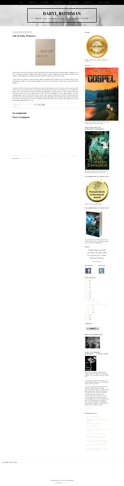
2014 (88, 319)
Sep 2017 (90, 310)
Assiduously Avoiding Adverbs (94, 423)
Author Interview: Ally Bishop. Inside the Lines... (97, 445)
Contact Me (88, 2)
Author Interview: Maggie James (95, 433)
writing (19, 106)
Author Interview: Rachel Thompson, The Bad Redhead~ (97, 420)
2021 (88, 289)
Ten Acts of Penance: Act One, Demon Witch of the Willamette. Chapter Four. (96, 436)
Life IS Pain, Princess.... (94, 302)
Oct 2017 (90, 308)
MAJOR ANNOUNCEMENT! (93, 426)
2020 (88, 291)
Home (45, 155)
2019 (88, 293)
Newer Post (16, 155)
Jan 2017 (90, 312)
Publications (73, 2)
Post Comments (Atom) (26, 158)
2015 (88, 317)
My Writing (58, 2)
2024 (88, 282)
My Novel (45, 2)
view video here (89, 407)
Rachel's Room (103, 2)
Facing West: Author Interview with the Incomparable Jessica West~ (96, 449)
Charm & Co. (65, 483)
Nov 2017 (90, 300)
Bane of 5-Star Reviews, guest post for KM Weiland (97, 429)
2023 (88, 285)
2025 (88, 280)
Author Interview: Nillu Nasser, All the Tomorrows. (98, 304)
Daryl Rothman (62, 13)
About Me (32, 2)
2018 (88, 296)
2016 (88, 315)
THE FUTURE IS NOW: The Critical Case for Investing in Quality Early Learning (96, 441)
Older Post (75, 155)
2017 (88, 298)
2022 (88, 287)
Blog (21, 2)
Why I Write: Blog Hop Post (93, 416)
